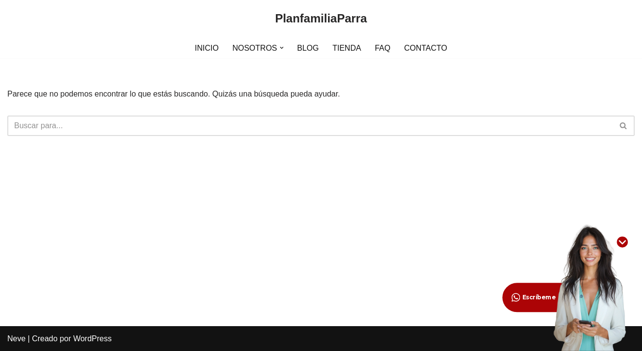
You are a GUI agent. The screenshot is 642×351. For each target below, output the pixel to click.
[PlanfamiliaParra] (321, 19)
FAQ (383, 48)
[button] (282, 48)
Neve (16, 338)
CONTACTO (425, 48)
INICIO (207, 48)
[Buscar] (310, 126)
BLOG (308, 48)
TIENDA (346, 48)
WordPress (92, 338)
